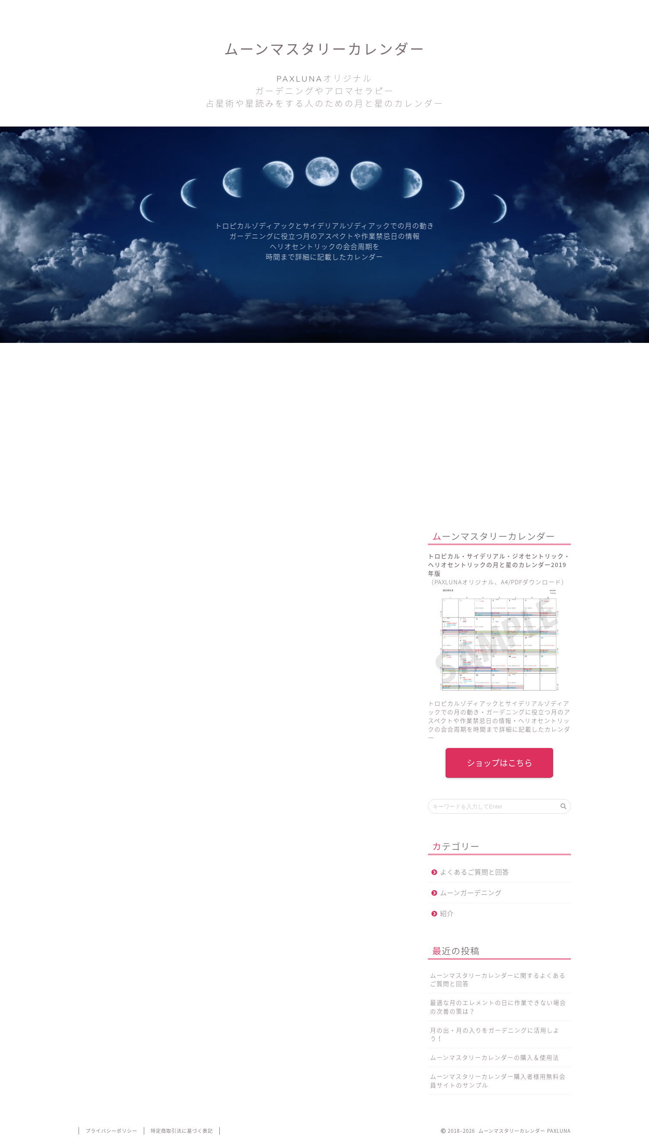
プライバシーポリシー (111, 1131)
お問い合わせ (325, 10)
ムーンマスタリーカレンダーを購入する (240, 807)
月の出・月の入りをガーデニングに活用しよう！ (495, 1034)
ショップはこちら (499, 763)
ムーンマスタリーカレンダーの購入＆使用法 (494, 1057)
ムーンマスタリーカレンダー (324, 74)
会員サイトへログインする (521, 10)
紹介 (447, 913)
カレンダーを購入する (423, 10)
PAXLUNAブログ (226, 10)
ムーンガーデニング (471, 892)
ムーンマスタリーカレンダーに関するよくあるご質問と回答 (498, 979)
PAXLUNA (177, 637)
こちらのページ (197, 889)
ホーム (127, 10)
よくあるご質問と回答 (474, 872)
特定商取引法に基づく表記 (182, 1131)
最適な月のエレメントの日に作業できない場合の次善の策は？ (498, 1006)
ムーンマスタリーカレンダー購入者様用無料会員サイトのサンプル (498, 1080)
